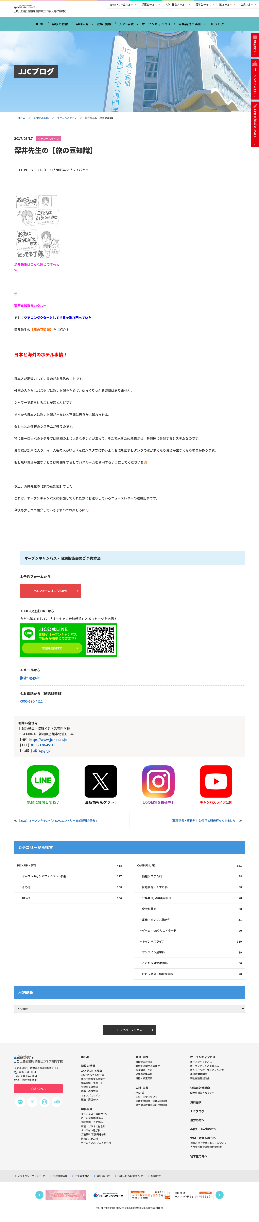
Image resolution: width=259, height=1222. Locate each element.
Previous (39, 1201)
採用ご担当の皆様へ (130, 1181)
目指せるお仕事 (144, 1067)
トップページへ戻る (129, 1035)
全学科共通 (192, 912)
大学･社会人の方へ (176, 4)
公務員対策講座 (189, 26)
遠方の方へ (225, 4)
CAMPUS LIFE (41, 120)
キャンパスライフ (67, 120)
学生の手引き (82, 1181)
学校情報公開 (60, 1181)
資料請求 (103, 1181)
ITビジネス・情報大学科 (192, 979)
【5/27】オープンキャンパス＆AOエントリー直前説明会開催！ (58, 823)
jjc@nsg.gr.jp (30, 680)
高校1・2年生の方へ (121, 4)
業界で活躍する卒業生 (148, 1071)
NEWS (72, 901)
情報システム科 (192, 879)
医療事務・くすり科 (192, 890)
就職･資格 (104, 26)
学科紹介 (82, 26)
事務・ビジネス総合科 (192, 924)
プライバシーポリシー (31, 1181)
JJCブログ (216, 26)
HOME (39, 26)
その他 (72, 890)
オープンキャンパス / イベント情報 (72, 879)
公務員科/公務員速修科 (192, 901)
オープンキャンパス (156, 26)
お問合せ (156, 1181)
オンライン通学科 (192, 957)
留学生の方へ (203, 4)
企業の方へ (247, 4)
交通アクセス (38, 1094)
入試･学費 (126, 26)
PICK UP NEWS (69, 868)
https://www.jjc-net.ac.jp (48, 742)
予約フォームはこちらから (54, 593)
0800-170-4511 (31, 704)
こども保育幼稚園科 (192, 968)
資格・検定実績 (144, 1084)
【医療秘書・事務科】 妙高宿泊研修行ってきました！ (204, 823)
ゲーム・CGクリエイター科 (192, 935)
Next (219, 1201)
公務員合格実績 (144, 1079)
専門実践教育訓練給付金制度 (151, 1110)
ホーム (21, 120)
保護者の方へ (149, 4)
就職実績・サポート (146, 1075)
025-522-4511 (29, 1081)
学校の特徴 (60, 26)
